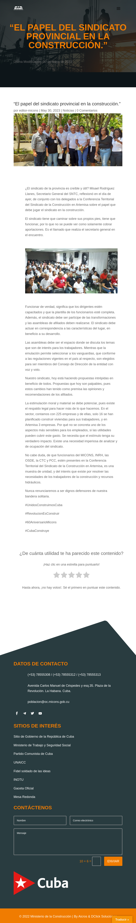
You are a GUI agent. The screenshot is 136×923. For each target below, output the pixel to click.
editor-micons (28, 110)
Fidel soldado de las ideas (32, 771)
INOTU (19, 779)
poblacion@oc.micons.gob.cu (48, 702)
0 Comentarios (87, 110)
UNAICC (20, 762)
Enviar (113, 861)
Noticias (68, 110)
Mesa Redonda (24, 797)
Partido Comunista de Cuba (33, 754)
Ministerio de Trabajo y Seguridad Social (42, 745)
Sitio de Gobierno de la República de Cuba (44, 736)
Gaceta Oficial (24, 788)
